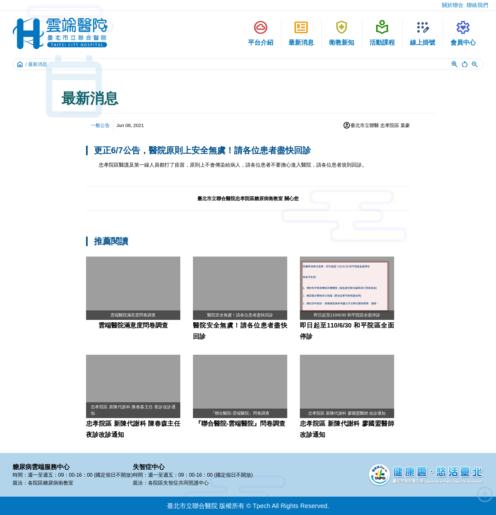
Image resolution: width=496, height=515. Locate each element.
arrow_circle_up (485, 494)
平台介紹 (260, 32)
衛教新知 (341, 32)
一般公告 (100, 125)
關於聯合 (452, 5)
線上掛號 (422, 32)
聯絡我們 (477, 5)
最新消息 (301, 32)
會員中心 (463, 32)
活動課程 (382, 32)
